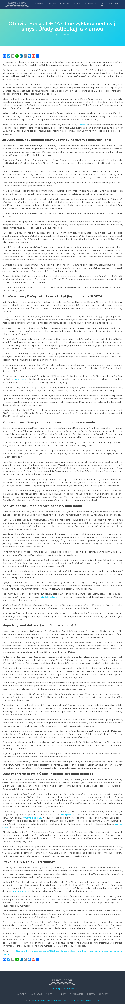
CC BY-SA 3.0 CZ (39, 1000)
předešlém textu (49, 597)
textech (24, 379)
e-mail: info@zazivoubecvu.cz (62, 988)
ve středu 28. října (21, 891)
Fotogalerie (90, 3)
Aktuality (40, 3)
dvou (16, 379)
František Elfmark (55, 1000)
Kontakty (114, 3)
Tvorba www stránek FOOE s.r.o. (84, 1000)
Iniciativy (64, 3)
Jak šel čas (52, 4)
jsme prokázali (68, 815)
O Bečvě (103, 4)
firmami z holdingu (32, 818)
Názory (76, 3)
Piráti (66, 1000)
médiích (84, 125)
